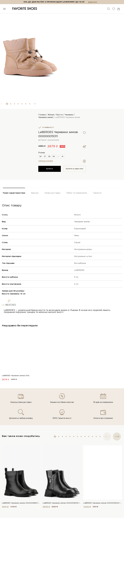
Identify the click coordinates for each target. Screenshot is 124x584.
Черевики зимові (45, 117)
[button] (7, 104)
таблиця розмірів (45, 165)
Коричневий (80, 233)
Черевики (69, 115)
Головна (42, 115)
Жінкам (51, 115)
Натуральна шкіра (83, 254)
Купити (49, 173)
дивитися (92, 2)
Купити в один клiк (74, 173)
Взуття (59, 115)
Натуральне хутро (83, 261)
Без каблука (80, 268)
